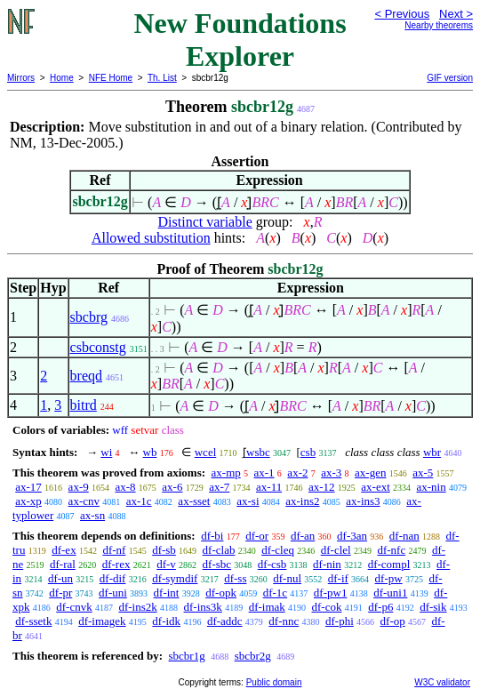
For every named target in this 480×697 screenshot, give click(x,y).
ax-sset (194, 501)
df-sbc (217, 564)
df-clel (336, 550)
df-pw (389, 578)
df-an (303, 535)
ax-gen (370, 472)
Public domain (274, 682)
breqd (86, 375)
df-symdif (174, 578)
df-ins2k (137, 606)
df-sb (164, 550)
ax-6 (172, 486)
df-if (338, 578)
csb (308, 452)
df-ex (64, 550)
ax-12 (321, 486)
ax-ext (375, 486)
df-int (167, 592)
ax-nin (431, 486)
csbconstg (98, 347)
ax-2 (297, 472)
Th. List (162, 78)
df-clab (219, 550)
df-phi (339, 621)
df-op (392, 621)
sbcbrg (89, 316)
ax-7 (219, 486)
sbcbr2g (253, 655)
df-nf (113, 550)
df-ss (235, 578)
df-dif (113, 578)
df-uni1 (390, 592)
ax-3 (331, 472)
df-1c (275, 592)
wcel (206, 452)
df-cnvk (74, 606)
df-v (166, 564)
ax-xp (28, 501)
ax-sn (92, 515)
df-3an (352, 535)
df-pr (60, 592)
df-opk (220, 592)
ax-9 (78, 486)
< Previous (401, 13)
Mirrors (21, 78)
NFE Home (110, 78)
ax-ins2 (302, 501)
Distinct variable (205, 221)
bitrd (83, 405)
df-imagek (101, 621)
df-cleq (277, 550)
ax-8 (125, 486)
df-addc (225, 621)
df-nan (404, 535)
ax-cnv (84, 501)
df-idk (166, 621)
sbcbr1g (186, 655)
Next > (456, 13)
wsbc (258, 452)
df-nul (287, 578)
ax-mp (226, 472)
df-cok (327, 606)
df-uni (113, 592)
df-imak (267, 606)
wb (150, 452)
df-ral (63, 564)
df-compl (389, 564)
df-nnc (283, 621)
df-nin (327, 564)
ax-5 (422, 472)
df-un (60, 578)
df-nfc (391, 550)
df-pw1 (331, 592)
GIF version (450, 78)
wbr (432, 452)
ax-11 (269, 486)
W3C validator (442, 682)
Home (62, 78)
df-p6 (380, 606)
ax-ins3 (363, 501)
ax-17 (28, 486)
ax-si (247, 501)
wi (106, 452)
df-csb (272, 564)
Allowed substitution (151, 237)
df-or (256, 535)
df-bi (212, 535)
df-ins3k (203, 606)
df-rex (116, 564)
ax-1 (264, 472)
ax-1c (139, 501)
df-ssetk (33, 621)
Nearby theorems (438, 25)
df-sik (433, 606)
